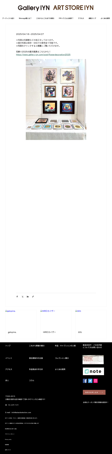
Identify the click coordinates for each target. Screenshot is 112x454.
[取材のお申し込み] (94, 392)
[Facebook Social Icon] (85, 381)
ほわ (80, 332)
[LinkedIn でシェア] (28, 297)
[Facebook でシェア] (17, 297)
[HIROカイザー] (56, 319)
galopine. (12, 332)
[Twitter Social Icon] (90, 381)
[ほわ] (91, 319)
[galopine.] (21, 319)
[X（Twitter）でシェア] (22, 297)
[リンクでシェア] (33, 297)
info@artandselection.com (21, 412)
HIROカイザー (49, 332)
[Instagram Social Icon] (95, 381)
